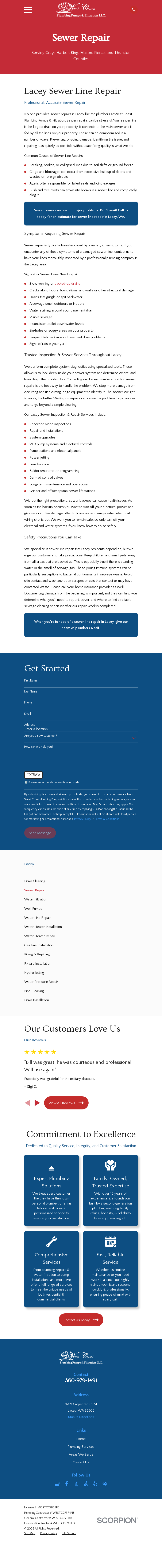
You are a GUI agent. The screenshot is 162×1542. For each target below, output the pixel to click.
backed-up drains (67, 283)
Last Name (30, 691)
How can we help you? (38, 746)
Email (27, 714)
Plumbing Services (81, 1447)
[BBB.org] (76, 1483)
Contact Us (81, 1462)
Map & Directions (81, 1417)
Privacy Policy (82, 819)
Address (29, 725)
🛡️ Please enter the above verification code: (52, 782)
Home (81, 1439)
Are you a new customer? (40, 736)
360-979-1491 (81, 1380)
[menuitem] (81, 881)
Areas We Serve (81, 1454)
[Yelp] (95, 1483)
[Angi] (85, 1483)
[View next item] (37, 1103)
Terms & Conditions (106, 819)
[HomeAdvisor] (105, 1483)
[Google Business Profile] (57, 1483)
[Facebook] (66, 1483)
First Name (31, 680)
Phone (28, 702)
